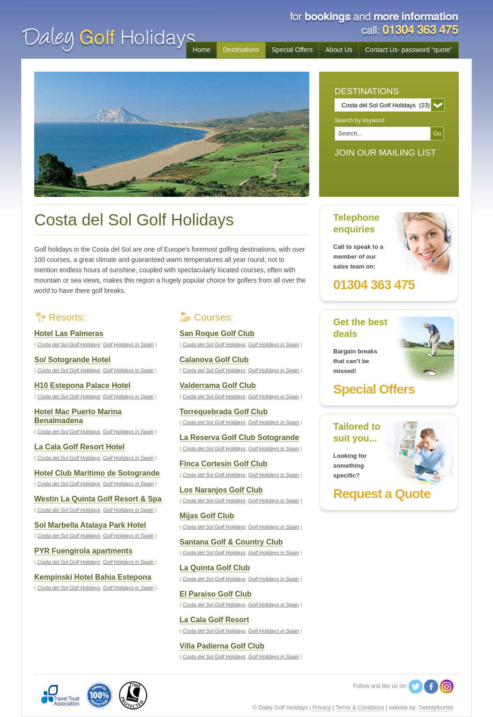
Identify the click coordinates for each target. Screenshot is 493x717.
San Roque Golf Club (216, 333)
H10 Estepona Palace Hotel (82, 385)
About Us (338, 49)
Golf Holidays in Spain (273, 344)
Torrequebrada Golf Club (223, 412)
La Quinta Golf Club (214, 568)
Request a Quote (381, 493)
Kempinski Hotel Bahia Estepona (92, 577)
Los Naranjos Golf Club (221, 490)
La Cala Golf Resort (214, 620)
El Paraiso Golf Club (215, 594)
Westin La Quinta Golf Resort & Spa (98, 499)
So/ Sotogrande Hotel (72, 360)
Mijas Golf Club (206, 516)
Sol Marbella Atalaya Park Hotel (90, 525)
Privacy (322, 707)
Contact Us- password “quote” (408, 49)
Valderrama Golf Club (217, 385)
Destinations (241, 49)
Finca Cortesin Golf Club (223, 464)
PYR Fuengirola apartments (83, 551)
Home (201, 49)
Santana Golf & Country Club (231, 542)
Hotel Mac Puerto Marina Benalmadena (78, 416)
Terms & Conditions (360, 707)
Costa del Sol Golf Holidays (214, 344)
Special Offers (292, 49)
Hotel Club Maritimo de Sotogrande (97, 473)
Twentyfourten (436, 707)
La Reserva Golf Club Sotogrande (239, 437)
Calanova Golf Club (214, 360)
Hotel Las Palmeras (69, 333)
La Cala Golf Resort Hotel (79, 447)
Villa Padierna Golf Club (221, 646)
